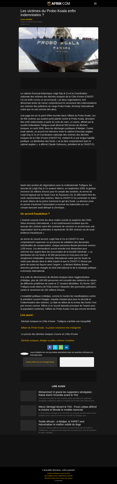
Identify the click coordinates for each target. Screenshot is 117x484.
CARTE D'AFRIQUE (53, 473)
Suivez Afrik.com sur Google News (40, 362)
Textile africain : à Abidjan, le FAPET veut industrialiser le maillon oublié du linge (61, 423)
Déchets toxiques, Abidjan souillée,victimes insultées (47, 340)
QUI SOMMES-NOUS (51, 476)
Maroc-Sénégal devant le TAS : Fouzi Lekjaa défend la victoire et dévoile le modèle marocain (68, 408)
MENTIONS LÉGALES (66, 476)
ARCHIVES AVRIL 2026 (52, 478)
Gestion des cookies (66, 478)
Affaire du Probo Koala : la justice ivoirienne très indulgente (51, 327)
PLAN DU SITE (65, 473)
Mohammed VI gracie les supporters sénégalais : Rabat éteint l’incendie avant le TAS (66, 393)
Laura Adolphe (26, 19)
